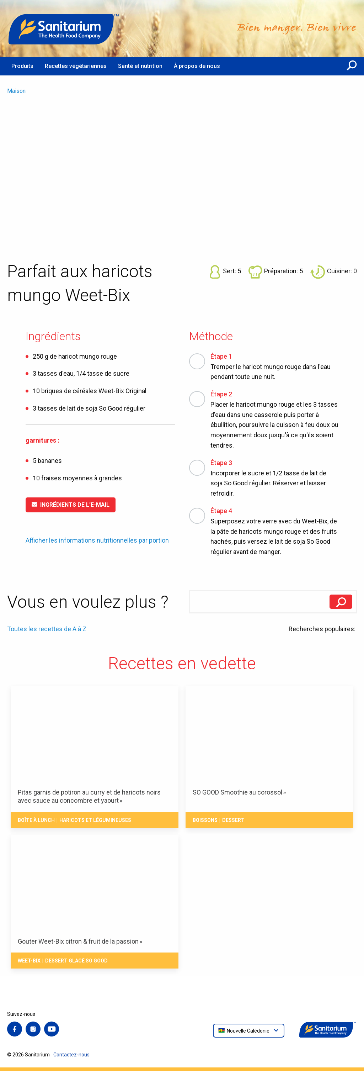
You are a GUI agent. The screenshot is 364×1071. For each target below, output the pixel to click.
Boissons (205, 820)
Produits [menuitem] (22, 66)
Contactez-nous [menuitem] (71, 1054)
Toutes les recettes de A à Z (46, 629)
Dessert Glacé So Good (76, 961)
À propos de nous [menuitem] (197, 66)
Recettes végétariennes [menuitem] (76, 66)
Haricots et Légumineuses (95, 820)
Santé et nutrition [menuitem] (140, 66)
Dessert (233, 820)
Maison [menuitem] (16, 91)
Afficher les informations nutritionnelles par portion (97, 540)
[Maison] (64, 28)
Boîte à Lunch (36, 820)
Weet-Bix (29, 961)
